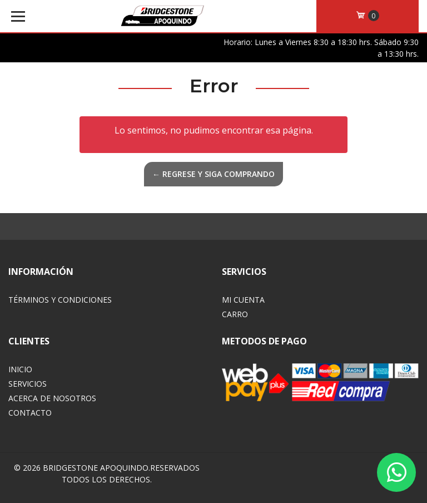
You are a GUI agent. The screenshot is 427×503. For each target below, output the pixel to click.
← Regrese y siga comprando (213, 174)
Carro (235, 314)
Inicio (20, 369)
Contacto (30, 412)
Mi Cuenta (243, 299)
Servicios (27, 383)
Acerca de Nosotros (52, 398)
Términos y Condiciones (60, 299)
